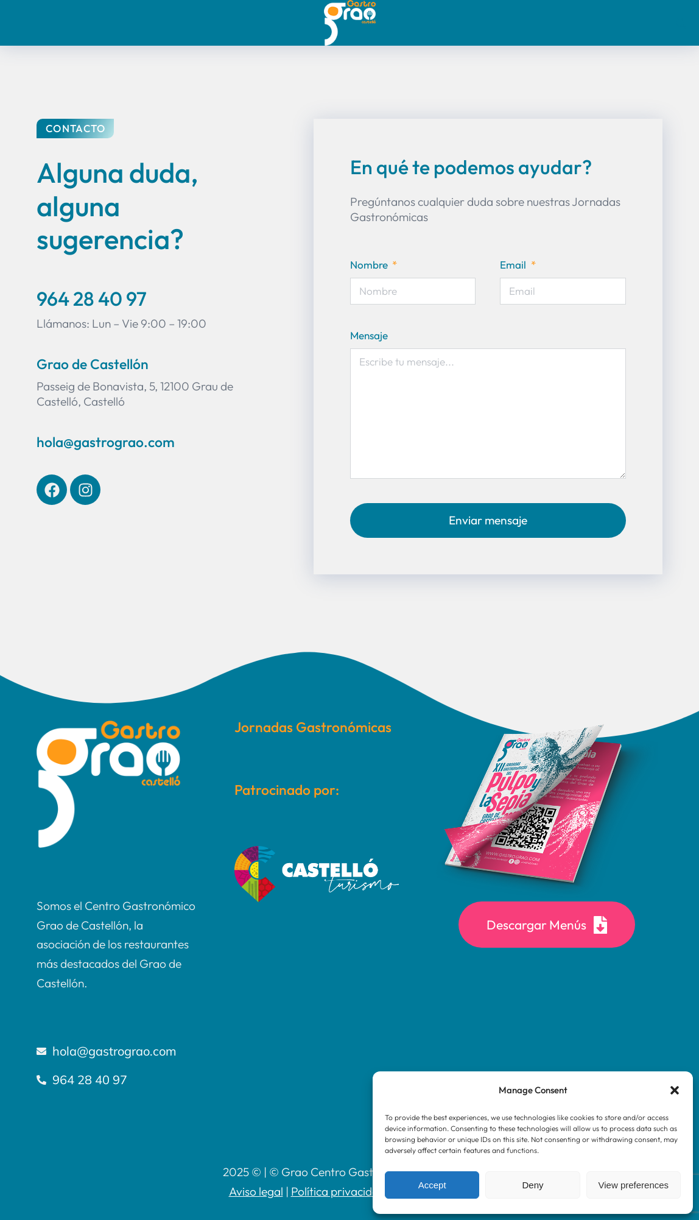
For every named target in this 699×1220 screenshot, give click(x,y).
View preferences (634, 1185)
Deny (532, 1185)
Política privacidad (338, 1191)
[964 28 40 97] (117, 1080)
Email (514, 264)
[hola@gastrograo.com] (117, 1051)
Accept (432, 1185)
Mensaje (369, 335)
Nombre (370, 264)
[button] (675, 1090)
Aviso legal (256, 1191)
